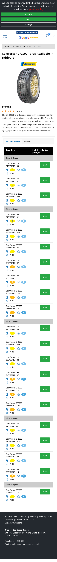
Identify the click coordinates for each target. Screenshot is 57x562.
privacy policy (36, 9)
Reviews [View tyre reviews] (27, 141)
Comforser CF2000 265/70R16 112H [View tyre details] (14, 292)
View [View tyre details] (45, 165)
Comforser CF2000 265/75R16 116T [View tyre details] (14, 307)
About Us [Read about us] (23, 516)
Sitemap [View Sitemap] (9, 519)
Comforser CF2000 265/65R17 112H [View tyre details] (14, 404)
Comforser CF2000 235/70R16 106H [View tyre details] (14, 246)
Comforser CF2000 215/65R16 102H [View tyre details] (14, 215)
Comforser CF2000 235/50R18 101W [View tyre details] (14, 440)
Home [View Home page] (6, 46)
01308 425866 (21, 541)
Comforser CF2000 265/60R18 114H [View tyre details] (14, 470)
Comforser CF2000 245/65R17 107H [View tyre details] (14, 373)
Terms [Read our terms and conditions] (49, 516)
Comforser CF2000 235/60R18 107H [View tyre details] (14, 455)
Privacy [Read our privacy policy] (42, 516)
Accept (28, 14)
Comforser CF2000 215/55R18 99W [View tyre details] (14, 424)
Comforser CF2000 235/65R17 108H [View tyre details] (14, 358)
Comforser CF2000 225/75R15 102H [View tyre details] (14, 179)
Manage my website (13, 523)
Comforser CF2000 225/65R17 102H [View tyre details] (14, 343)
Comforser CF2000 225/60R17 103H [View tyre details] (14, 328)
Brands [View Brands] (16, 46)
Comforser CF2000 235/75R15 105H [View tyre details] (14, 195)
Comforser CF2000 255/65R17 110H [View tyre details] (14, 389)
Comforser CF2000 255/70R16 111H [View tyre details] (14, 276)
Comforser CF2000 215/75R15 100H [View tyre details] (14, 164)
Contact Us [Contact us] (29, 519)
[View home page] (28, 33)
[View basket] (47, 35)
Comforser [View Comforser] (26, 46)
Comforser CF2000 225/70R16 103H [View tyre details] (14, 231)
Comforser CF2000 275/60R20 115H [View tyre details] (14, 491)
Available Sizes (13, 141)
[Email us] (24, 544)
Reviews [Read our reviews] (33, 516)
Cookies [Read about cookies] (18, 519)
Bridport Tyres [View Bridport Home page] (11, 516)
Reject (28, 19)
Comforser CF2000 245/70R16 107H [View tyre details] (14, 261)
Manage (28, 24)
